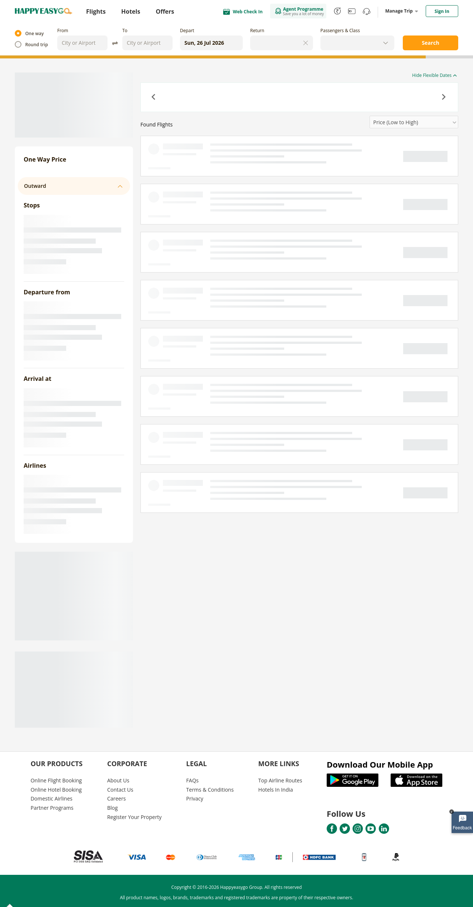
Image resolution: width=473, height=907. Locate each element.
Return (257, 30)
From (62, 30)
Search (430, 42)
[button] (154, 97)
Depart (187, 30)
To (124, 30)
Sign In (442, 11)
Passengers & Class (340, 30)
